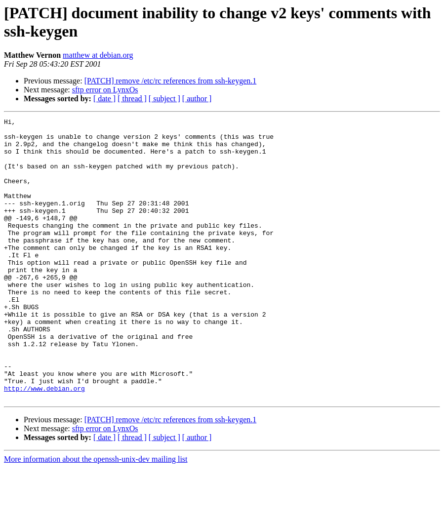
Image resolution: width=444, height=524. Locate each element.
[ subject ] (164, 98)
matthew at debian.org (98, 55)
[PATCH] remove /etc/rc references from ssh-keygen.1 (170, 81)
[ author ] (197, 98)
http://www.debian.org (44, 443)
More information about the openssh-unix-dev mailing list (96, 515)
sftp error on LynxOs (105, 89)
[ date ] (104, 98)
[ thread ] (132, 98)
